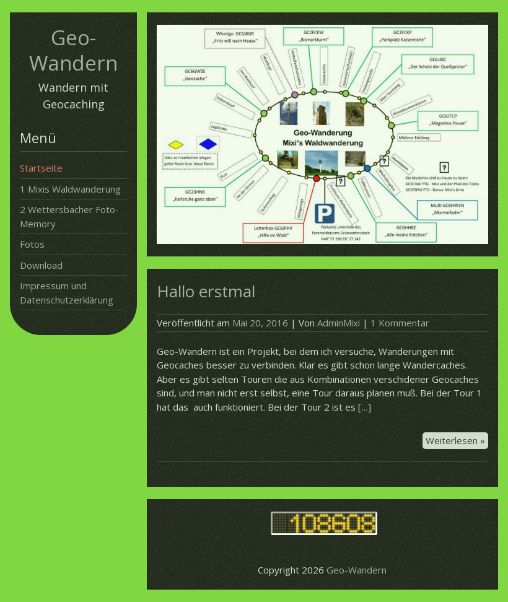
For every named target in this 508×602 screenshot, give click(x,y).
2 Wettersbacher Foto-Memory (69, 216)
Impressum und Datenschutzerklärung (66, 292)
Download (41, 265)
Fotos (32, 244)
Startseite (41, 168)
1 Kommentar (399, 322)
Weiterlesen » (457, 441)
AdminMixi (338, 322)
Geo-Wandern (73, 50)
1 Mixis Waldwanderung (70, 189)
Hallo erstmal (206, 291)
